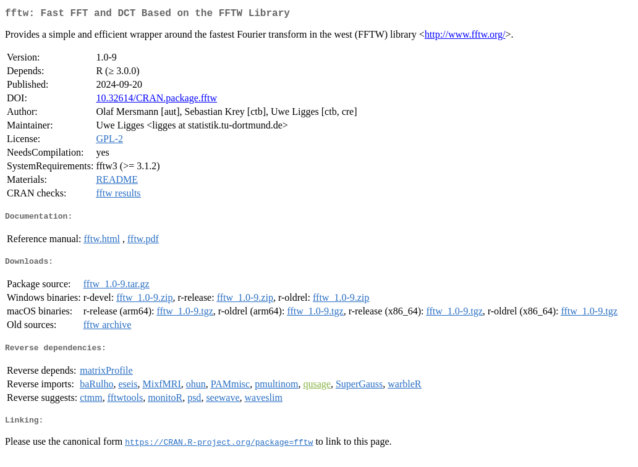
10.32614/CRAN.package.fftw (156, 100)
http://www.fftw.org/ (465, 37)
